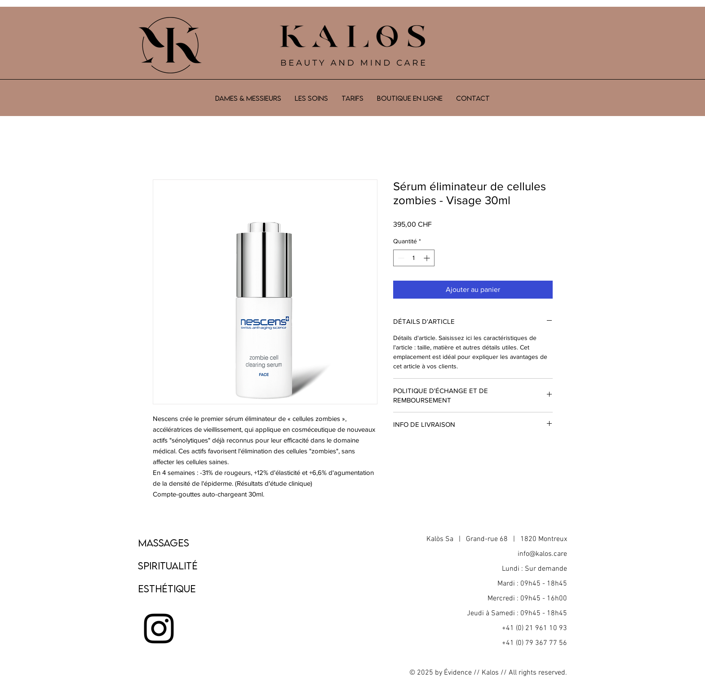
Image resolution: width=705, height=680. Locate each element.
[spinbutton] (414, 258)
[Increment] (427, 258)
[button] (311, 98)
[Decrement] (400, 258)
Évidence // (462, 672)
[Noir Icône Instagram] (159, 628)
